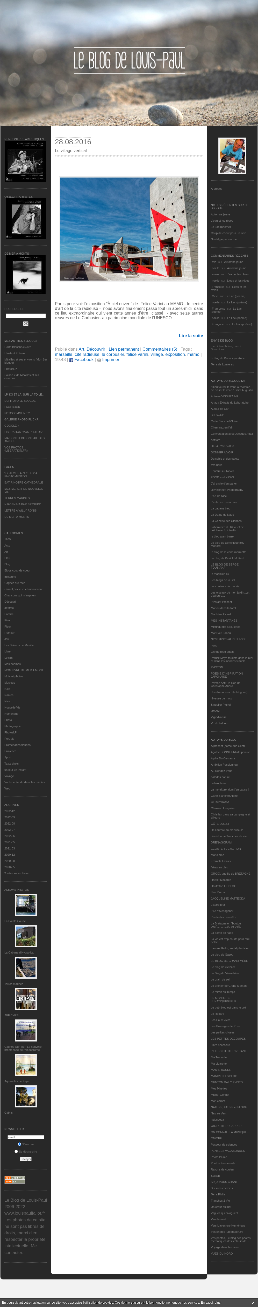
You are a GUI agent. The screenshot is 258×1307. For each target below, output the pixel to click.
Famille (8, 614)
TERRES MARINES (17, 498)
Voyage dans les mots (225, 1247)
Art (6, 551)
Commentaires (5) (159, 349)
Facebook (81, 359)
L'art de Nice (219, 496)
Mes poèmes (12, 663)
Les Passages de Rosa (225, 1026)
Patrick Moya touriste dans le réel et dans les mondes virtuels (232, 659)
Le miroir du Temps (223, 991)
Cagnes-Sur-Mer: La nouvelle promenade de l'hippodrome (23, 1048)
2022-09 (9, 817)
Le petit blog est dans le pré (228, 1007)
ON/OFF (216, 1138)
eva (214, 261)
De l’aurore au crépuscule (227, 830)
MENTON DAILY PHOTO (227, 1082)
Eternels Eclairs (221, 861)
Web (7, 788)
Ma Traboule (219, 1057)
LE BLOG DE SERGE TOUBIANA (225, 566)
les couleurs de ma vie (225, 586)
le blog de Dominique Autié (228, 358)
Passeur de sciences (224, 1144)
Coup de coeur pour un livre (228, 233)
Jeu (6, 639)
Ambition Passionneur (225, 764)
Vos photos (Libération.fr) (227, 1231)
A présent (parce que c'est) (228, 745)
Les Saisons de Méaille (19, 645)
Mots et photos (13, 676)
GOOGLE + (11, 425)
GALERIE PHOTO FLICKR (21, 419)
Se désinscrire (26, 1151)
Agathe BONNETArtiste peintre (230, 752)
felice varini (137, 354)
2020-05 (9, 867)
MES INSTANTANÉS (224, 620)
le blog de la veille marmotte (228, 552)
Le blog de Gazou (222, 954)
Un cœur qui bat (221, 1206)
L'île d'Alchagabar (222, 911)
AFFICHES (11, 1015)
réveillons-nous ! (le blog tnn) (229, 692)
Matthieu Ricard (221, 614)
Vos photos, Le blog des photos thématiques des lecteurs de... (231, 1239)
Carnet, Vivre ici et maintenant (23, 589)
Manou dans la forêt (223, 608)
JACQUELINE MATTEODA (228, 898)
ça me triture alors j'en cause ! (230, 789)
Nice (7, 701)
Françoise (218, 286)
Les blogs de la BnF (223, 580)
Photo (8, 719)
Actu (7, 545)
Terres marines (13, 983)
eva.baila (216, 464)
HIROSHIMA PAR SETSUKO (22, 504)
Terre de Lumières (222, 364)
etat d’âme (217, 854)
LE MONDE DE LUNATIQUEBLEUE (223, 1000)
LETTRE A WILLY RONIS (20, 510)
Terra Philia (218, 1194)
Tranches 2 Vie (220, 1200)
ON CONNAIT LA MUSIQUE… (230, 1132)
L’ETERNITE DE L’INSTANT (229, 1051)
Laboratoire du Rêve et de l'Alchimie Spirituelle (227, 529)
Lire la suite (191, 335)
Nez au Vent (218, 1113)
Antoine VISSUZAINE (224, 396)
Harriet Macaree (221, 879)
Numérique (11, 713)
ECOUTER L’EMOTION (226, 848)
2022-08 (9, 823)
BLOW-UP (217, 415)
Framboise (218, 308)
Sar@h (215, 1175)
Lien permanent (124, 349)
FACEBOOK (12, 407)
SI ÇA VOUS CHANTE (225, 1181)
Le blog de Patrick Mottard (227, 558)
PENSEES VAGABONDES (228, 1150)
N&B (7, 688)
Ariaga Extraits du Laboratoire (230, 402)
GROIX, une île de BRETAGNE (230, 873)
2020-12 (9, 854)
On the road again (222, 651)
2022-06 (9, 836)
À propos (216, 188)
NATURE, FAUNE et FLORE (229, 1107)
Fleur (7, 626)
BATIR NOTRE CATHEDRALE (23, 482)
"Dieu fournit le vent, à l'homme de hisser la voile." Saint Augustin (232, 388)
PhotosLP (10, 368)
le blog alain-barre (222, 536)
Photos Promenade (223, 1163)
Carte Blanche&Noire (17, 347)
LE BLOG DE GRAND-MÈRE (229, 960)
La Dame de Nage (222, 514)
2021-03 (9, 848)
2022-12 (9, 811)
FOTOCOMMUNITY (17, 413)
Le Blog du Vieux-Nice (225, 973)
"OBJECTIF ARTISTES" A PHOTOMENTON (20, 475)
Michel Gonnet (220, 1094)
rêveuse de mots (221, 698)
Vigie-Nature (219, 717)
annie (215, 274)
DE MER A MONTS (16, 516)
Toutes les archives (16, 873)
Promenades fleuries (17, 744)
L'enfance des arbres (224, 502)
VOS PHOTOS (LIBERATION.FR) (16, 449)
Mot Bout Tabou (221, 633)
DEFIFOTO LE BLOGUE (20, 400)
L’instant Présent (14, 353)
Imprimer (108, 359)
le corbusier (113, 354)
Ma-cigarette (219, 1063)
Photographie (12, 726)
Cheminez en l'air (222, 427)
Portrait (8, 738)
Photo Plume (219, 1157)
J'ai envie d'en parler (224, 483)
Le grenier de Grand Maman (229, 985)
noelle (215, 268)
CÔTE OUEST (220, 823)
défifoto (9, 607)
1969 (7, 539)
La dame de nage (222, 932)
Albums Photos (16, 889)
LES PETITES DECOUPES (228, 1038)
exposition (175, 354)
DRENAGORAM (221, 842)
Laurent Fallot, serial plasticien (230, 948)
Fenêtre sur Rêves (222, 471)
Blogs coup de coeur (17, 570)
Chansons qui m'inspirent (20, 595)
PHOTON (217, 667)
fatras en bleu (219, 867)
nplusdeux (217, 1119)
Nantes (8, 695)
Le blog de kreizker (223, 967)
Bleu (7, 558)
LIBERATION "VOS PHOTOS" (23, 431)
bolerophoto (218, 783)
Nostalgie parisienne (224, 239)
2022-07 (9, 829)
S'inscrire (26, 1144)
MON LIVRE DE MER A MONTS (24, 670)
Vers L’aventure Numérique (228, 1225)
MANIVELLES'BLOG (224, 1076)
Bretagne (10, 576)
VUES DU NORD (222, 1253)
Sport (7, 757)
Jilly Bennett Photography (227, 489)
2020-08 (9, 860)
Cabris (8, 1112)
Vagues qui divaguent (224, 1213)
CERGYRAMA (220, 802)
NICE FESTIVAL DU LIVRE (228, 639)
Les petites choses (222, 1032)
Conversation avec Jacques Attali (232, 433)
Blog (7, 564)
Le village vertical (71, 150)
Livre (7, 651)
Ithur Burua (218, 892)
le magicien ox (220, 573)
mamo (193, 354)
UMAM (215, 710)
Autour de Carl (220, 408)
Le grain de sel (220, 979)
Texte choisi (11, 763)
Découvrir (10, 601)
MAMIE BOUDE (221, 1069)
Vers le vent (218, 1219)
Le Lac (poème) (221, 226)
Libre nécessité (220, 1044)
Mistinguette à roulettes (225, 626)
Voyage (9, 776)
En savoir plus (210, 1302)
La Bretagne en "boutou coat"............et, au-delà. (226, 925)
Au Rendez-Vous (221, 770)
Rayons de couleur (223, 1169)
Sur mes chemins (222, 1188)
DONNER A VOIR (222, 452)
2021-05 (9, 842)
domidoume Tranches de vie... (230, 836)
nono (214, 645)
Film (7, 620)
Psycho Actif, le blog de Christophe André (225, 684)
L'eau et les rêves (222, 220)
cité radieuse (87, 354)
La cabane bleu (220, 508)
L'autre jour (218, 904)
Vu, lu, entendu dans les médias (24, 782)
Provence (10, 751)
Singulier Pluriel (221, 704)
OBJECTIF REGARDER (226, 1125)
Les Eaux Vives (221, 1020)
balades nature (220, 777)
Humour (9, 632)
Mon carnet (218, 1100)
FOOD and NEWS (222, 477)
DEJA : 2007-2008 (222, 446)
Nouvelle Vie (12, 707)
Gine (215, 296)
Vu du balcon (219, 723)
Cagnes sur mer (14, 582)
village (156, 354)
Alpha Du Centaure (223, 758)
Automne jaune (220, 214)
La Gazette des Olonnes (226, 520)
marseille (63, 354)
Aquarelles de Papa (16, 1081)
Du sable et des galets (225, 458)
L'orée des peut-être (223, 917)
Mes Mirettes (219, 1088)
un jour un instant (15, 769)
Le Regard (217, 1013)
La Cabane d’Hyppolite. (19, 952)
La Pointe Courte (15, 921)
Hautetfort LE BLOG (223, 886)
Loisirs (8, 657)
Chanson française (223, 808)
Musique (9, 682)
